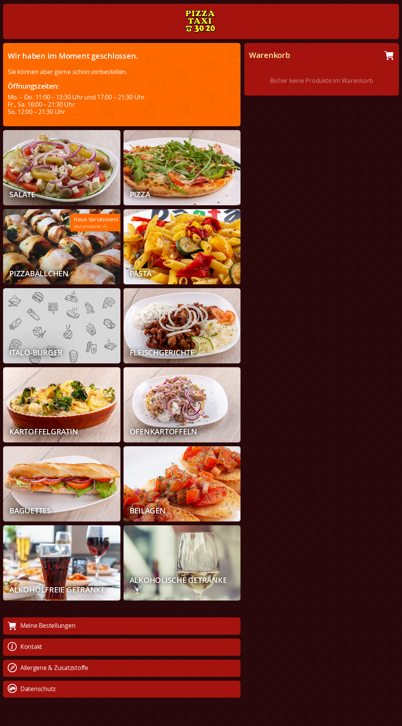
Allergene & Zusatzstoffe (48, 667)
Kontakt (25, 646)
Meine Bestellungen (41, 625)
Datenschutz (32, 689)
